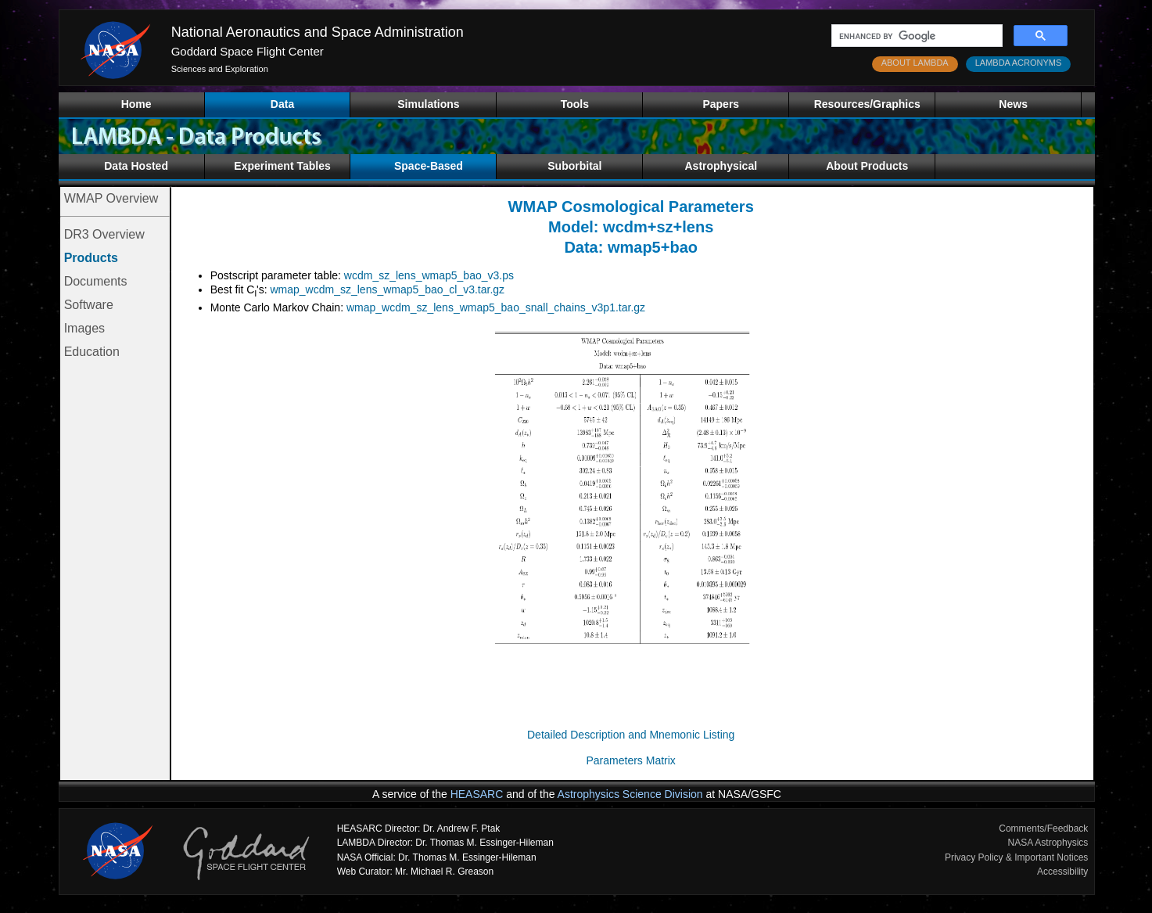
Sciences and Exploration (219, 69)
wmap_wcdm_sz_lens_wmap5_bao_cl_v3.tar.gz (387, 289)
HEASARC (477, 794)
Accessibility (1062, 871)
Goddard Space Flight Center (247, 51)
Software (88, 304)
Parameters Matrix (631, 760)
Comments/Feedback (1043, 828)
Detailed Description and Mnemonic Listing (630, 734)
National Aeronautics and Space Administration (317, 32)
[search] (915, 36)
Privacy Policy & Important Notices (1016, 857)
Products (91, 257)
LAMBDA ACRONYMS (1018, 62)
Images (84, 328)
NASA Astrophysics (1048, 842)
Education (92, 351)
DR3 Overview (104, 234)
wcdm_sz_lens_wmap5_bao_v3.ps (429, 275)
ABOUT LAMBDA (915, 62)
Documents (95, 281)
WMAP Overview (111, 198)
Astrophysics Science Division (630, 794)
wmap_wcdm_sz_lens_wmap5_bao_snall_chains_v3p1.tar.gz (495, 307)
